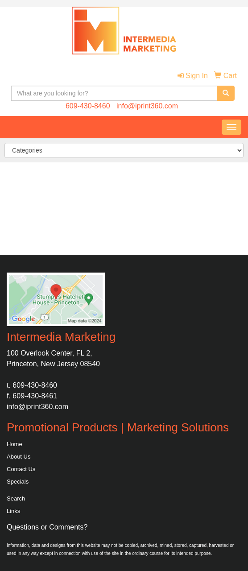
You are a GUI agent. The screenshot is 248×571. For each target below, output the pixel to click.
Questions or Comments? (47, 527)
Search (16, 498)
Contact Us (21, 469)
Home (14, 444)
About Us (18, 456)
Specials (18, 481)
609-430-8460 (88, 106)
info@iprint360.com (147, 106)
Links (13, 511)
